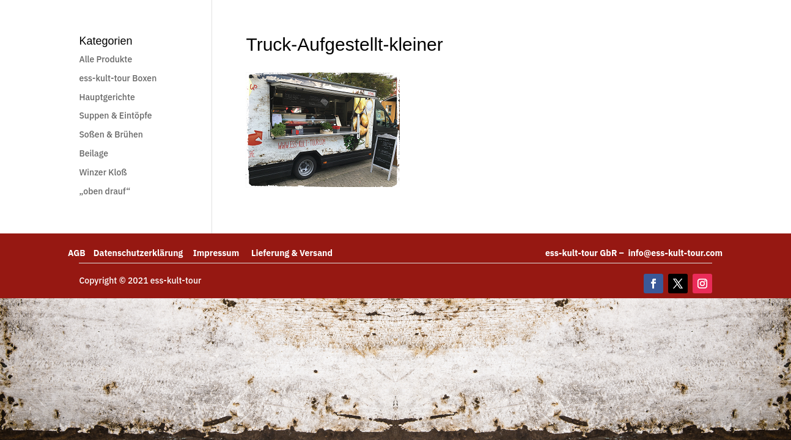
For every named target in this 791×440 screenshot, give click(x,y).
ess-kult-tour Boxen (117, 78)
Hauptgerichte (106, 97)
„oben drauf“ (104, 191)
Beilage (93, 153)
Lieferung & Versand (292, 253)
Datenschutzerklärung (143, 253)
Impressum (222, 253)
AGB (81, 253)
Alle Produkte (105, 59)
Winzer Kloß (103, 172)
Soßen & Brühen (111, 134)
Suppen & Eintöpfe (115, 115)
